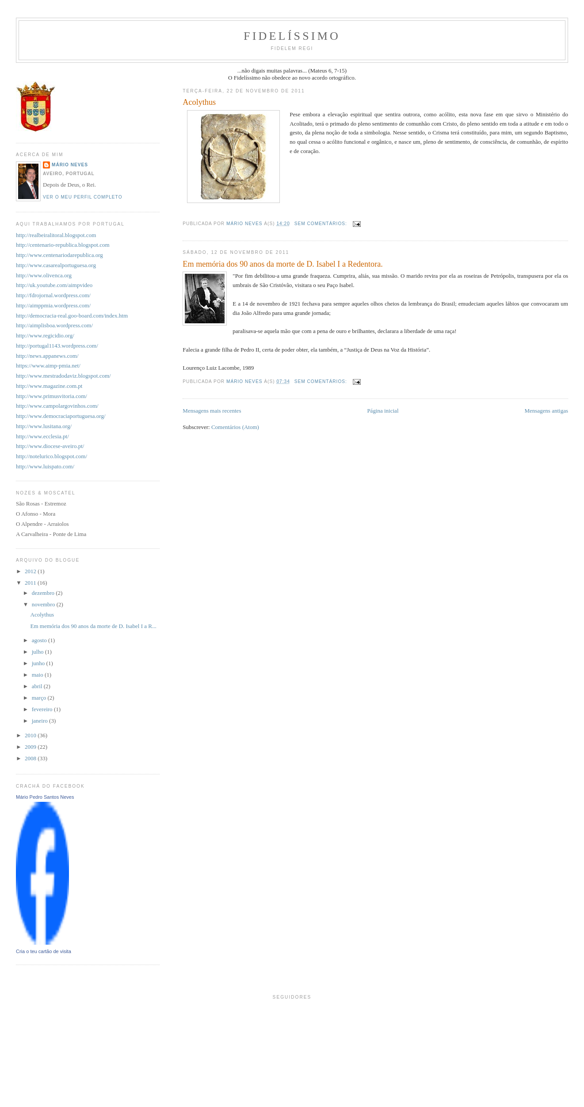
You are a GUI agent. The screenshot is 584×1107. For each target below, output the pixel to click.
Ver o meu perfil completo (82, 197)
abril (38, 686)
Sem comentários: (321, 223)
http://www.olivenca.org (44, 275)
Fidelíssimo (292, 36)
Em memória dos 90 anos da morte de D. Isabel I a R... (93, 626)
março (40, 697)
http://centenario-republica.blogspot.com (63, 244)
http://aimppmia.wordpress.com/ (53, 305)
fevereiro (43, 709)
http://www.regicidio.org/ (45, 335)
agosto (40, 640)
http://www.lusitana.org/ (44, 426)
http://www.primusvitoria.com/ (51, 396)
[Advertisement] (292, 1086)
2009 (31, 746)
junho (39, 663)
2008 (31, 758)
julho (38, 651)
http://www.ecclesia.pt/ (42, 436)
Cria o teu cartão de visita (43, 951)
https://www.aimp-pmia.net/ (48, 365)
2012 (31, 571)
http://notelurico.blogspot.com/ (51, 456)
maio (38, 674)
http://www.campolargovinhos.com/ (57, 405)
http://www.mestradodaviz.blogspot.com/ (63, 375)
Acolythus (199, 102)
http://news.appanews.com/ (47, 355)
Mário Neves (70, 164)
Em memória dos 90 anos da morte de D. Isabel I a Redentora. (283, 264)
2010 (31, 735)
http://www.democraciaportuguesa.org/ (61, 416)
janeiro (40, 720)
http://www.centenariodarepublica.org (59, 255)
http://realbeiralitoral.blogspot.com (56, 235)
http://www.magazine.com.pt (49, 386)
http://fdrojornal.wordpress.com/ (53, 295)
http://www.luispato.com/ (45, 466)
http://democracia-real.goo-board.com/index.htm (72, 315)
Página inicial (382, 410)
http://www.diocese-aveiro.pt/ (50, 446)
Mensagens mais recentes (212, 410)
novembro (44, 604)
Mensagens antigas (546, 410)
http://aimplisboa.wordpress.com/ (54, 325)
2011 (31, 582)
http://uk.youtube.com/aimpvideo (54, 285)
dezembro (44, 593)
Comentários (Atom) (235, 427)
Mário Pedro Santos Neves (45, 797)
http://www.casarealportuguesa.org (56, 265)
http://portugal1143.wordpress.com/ (57, 345)
